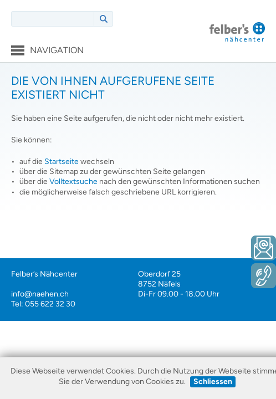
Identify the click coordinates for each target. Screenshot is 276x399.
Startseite (61, 161)
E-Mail (263, 248)
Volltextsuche (73, 181)
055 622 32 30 (50, 304)
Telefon (263, 275)
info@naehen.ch (40, 294)
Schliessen (212, 381)
